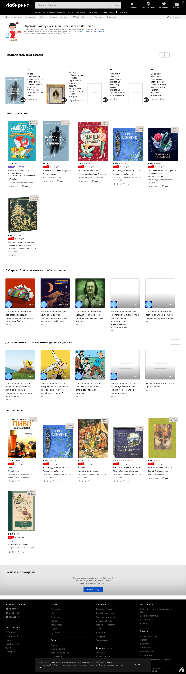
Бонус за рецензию (60, 652)
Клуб (111, 12)
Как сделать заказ (148, 635)
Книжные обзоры (103, 620)
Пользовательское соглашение (155, 659)
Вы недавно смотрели (20, 572)
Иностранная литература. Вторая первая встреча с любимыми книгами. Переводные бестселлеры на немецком (18, 389)
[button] (161, 54)
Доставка (144, 643)
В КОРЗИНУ (14, 186)
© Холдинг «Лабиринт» (152, 668)
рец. (32, 121)
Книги (37, 12)
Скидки (64, 17)
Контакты (99, 17)
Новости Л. (100, 632)
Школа (70, 12)
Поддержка (111, 17)
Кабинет (144, 623)
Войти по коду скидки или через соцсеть (156, 610)
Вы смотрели (146, 619)
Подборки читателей (105, 624)
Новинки (53, 17)
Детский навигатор (104, 613)
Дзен (8, 647)
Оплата (143, 639)
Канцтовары (81, 12)
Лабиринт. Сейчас (103, 609)
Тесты (98, 628)
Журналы (55, 617)
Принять (137, 664)
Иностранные (48, 12)
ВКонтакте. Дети (14, 636)
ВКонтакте (11, 632)
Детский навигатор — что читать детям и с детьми (38, 342)
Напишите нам (147, 651)
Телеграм (10, 651)
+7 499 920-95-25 (77, 17)
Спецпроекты (101, 640)
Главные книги (58, 648)
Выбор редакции (16, 113)
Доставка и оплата (13, 17)
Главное (61, 12)
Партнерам (100, 652)
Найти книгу (93, 589)
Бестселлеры (14, 410)
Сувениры (55, 632)
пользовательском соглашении (76, 665)
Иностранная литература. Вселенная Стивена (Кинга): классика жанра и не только (159, 314)
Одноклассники (13, 643)
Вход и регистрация (149, 615)
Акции (54, 644)
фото (33, 123)
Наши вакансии (102, 656)
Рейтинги (42, 17)
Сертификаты (29, 17)
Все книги (55, 609)
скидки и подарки (83, 31)
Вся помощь (146, 655)
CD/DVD (54, 628)
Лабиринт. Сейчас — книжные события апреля (36, 270)
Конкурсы (100, 636)
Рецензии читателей (105, 617)
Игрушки (93, 12)
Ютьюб (9, 640)
